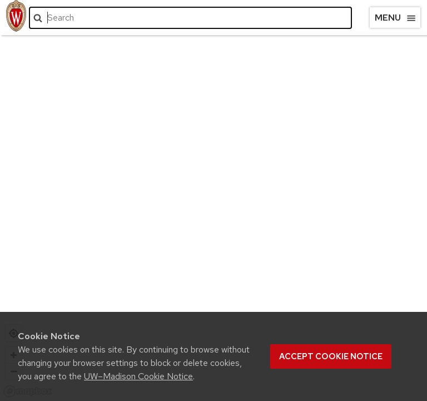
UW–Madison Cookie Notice (138, 376)
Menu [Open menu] (395, 17)
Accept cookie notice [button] (331, 356)
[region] (213, 211)
